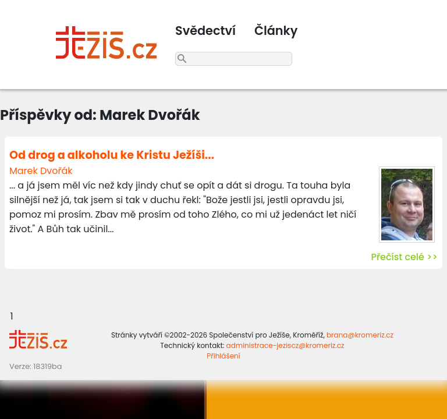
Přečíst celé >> (404, 257)
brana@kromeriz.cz (360, 335)
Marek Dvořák (41, 170)
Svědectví (205, 30)
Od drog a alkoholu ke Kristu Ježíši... (111, 155)
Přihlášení (223, 356)
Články (275, 30)
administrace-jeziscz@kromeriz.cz (285, 345)
